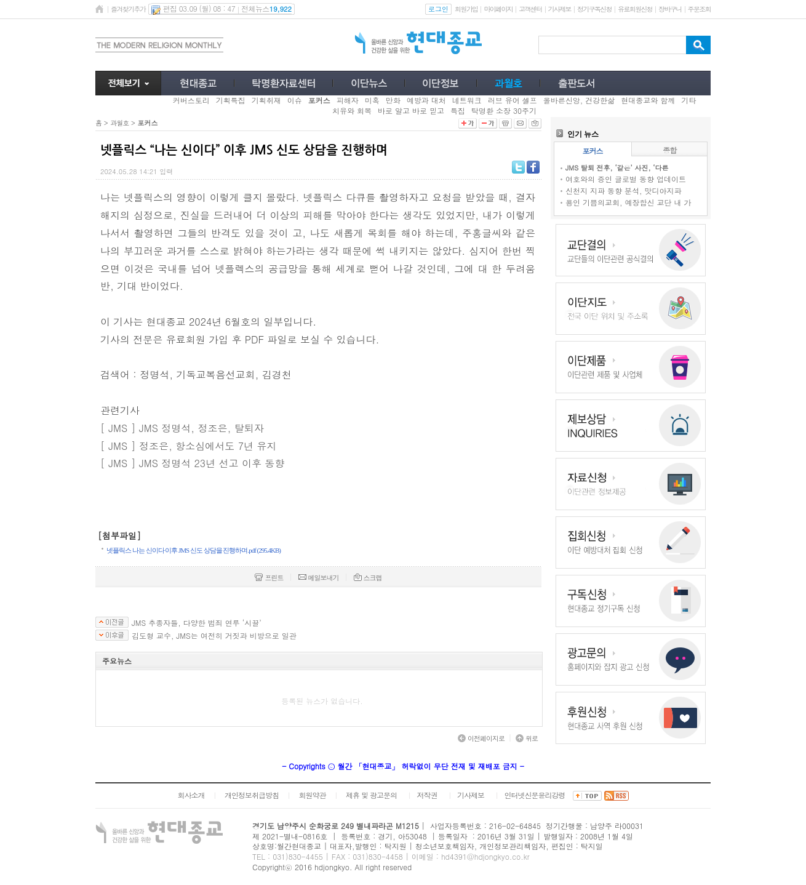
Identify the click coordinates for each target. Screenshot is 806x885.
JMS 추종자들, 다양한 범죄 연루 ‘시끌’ (196, 623)
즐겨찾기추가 (128, 9)
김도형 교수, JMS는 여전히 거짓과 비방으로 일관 (214, 636)
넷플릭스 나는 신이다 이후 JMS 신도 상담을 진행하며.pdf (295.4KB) (193, 550)
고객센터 (530, 9)
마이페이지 (498, 9)
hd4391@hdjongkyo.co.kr (485, 856)
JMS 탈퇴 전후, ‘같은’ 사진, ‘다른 (617, 167)
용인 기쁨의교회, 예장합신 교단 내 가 (628, 202)
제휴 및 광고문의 (371, 795)
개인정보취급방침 (252, 795)
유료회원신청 (635, 9)
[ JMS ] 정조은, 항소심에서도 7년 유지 (188, 446)
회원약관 (311, 795)
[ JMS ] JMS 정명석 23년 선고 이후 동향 (192, 463)
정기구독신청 (594, 9)
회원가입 (466, 9)
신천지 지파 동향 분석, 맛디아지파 (623, 190)
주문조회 (699, 9)
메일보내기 (318, 577)
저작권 (427, 795)
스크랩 (368, 577)
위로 (527, 738)
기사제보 (559, 9)
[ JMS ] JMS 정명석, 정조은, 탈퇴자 (182, 428)
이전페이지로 (481, 738)
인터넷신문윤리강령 (535, 795)
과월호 (119, 122)
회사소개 (190, 795)
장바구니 (669, 9)
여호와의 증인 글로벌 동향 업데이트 (625, 179)
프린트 (269, 577)
